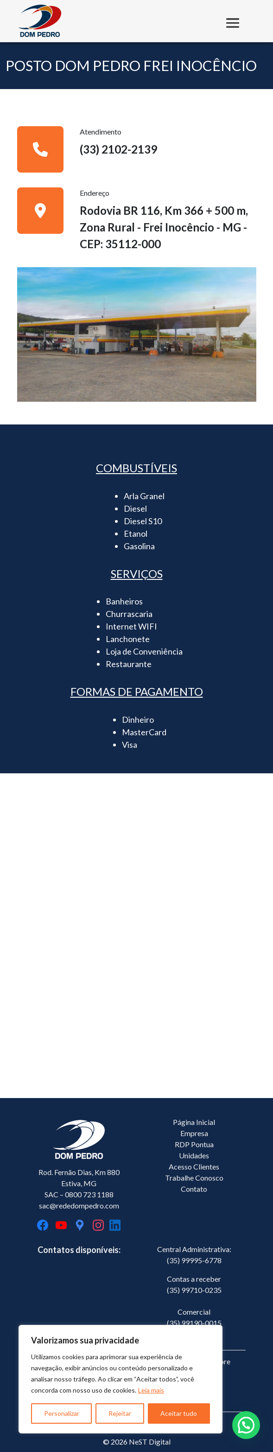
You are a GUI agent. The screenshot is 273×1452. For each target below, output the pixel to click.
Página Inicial (194, 1122)
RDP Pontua (194, 1144)
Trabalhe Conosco (194, 1177)
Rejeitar (119, 1413)
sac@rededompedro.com (79, 1205)
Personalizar (61, 1413)
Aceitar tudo (178, 1413)
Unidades (194, 1155)
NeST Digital (150, 1441)
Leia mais (151, 1390)
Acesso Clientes (194, 1166)
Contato (194, 1188)
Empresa (194, 1133)
